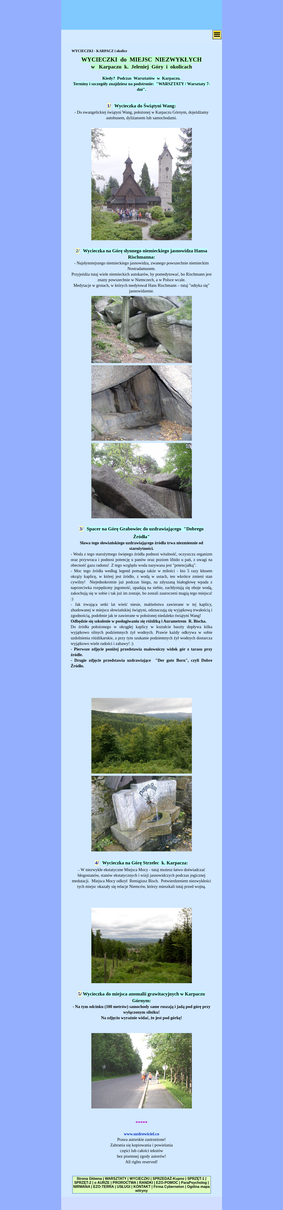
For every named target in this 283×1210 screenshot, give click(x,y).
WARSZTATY (115, 1178)
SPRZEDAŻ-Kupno (168, 1178)
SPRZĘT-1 (195, 1178)
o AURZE (102, 1182)
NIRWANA (81, 1187)
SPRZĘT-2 (82, 1182)
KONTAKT (142, 1187)
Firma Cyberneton (168, 1187)
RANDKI (146, 1182)
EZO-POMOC (167, 1182)
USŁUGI (123, 1187)
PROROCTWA (124, 1182)
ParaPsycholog (194, 1182)
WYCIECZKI (140, 1178)
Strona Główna (89, 1178)
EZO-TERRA (103, 1187)
